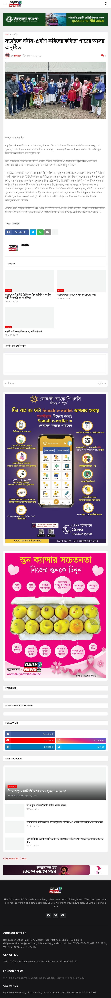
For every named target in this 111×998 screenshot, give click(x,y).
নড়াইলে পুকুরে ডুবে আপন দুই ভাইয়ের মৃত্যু (76, 294)
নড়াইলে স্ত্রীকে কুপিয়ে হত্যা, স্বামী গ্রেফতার (24, 331)
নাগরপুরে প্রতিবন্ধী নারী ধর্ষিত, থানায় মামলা (46, 805)
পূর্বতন (101, 383)
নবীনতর (11, 383)
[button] (4, 4)
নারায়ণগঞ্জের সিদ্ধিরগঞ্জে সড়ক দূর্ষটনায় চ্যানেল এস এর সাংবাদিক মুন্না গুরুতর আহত (65, 822)
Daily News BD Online (14, 858)
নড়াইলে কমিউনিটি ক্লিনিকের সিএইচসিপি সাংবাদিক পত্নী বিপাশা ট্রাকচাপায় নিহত (28, 296)
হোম (7, 34)
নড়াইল (15, 34)
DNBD (25, 245)
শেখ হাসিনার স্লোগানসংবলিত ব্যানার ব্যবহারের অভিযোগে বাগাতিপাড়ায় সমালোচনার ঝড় (65, 840)
